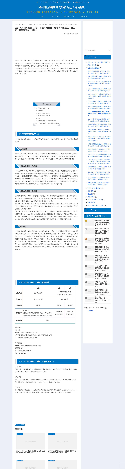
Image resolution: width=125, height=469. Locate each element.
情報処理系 (91, 202)
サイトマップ (87, 464)
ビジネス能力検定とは (42, 108)
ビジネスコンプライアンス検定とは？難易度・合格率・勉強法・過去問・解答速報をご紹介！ (99, 83)
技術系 (90, 194)
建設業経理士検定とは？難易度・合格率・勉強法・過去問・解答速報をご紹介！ (99, 150)
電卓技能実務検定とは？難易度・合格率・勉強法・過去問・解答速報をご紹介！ (99, 183)
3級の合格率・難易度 (44, 116)
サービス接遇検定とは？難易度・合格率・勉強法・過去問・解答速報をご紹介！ (99, 178)
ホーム (80, 464)
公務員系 (90, 191)
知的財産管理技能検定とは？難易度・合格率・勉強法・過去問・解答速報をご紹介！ (99, 145)
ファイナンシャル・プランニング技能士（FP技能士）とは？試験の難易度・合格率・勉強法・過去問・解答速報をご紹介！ (99, 161)
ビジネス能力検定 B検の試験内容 (46, 121)
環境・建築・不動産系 (95, 199)
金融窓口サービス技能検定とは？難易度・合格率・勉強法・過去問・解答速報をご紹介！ (99, 131)
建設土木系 (91, 197)
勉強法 (39, 118)
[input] (97, 50)
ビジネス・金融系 (19, 425)
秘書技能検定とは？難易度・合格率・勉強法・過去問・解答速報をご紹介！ (99, 167)
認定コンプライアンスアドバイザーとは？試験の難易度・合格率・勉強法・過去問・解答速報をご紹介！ (99, 138)
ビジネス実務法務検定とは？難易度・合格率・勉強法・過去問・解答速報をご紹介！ (99, 90)
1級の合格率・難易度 (44, 113)
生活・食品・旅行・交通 (95, 205)
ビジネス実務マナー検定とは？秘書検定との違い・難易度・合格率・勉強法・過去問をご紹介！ (99, 96)
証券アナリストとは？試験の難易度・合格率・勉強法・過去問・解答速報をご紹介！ (99, 155)
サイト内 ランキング (97, 464)
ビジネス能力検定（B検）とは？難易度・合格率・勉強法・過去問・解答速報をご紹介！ (99, 113)
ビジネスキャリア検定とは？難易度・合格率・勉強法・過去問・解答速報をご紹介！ (99, 102)
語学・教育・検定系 (94, 188)
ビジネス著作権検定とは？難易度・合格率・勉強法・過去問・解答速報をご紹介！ (99, 120)
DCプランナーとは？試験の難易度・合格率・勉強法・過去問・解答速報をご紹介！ (99, 173)
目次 (44, 104)
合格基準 (40, 111)
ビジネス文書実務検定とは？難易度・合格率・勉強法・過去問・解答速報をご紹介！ (99, 107)
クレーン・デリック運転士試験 (98, 62)
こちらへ (90, 310)
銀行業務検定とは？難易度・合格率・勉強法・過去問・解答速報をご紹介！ (99, 77)
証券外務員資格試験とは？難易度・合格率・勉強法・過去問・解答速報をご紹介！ (99, 72)
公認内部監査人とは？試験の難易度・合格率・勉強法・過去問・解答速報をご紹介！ (99, 125)
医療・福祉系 (92, 65)
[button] (109, 50)
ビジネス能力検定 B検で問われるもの (47, 124)
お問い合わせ (107, 464)
